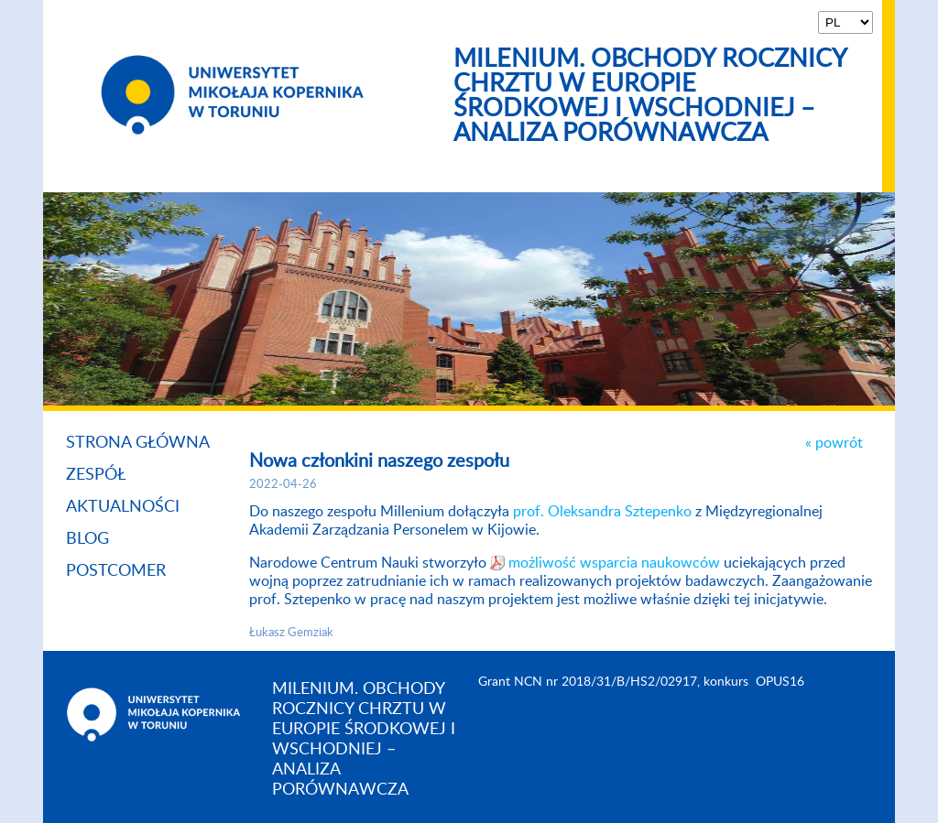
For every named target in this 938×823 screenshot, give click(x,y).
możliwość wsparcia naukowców (616, 563)
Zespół (96, 475)
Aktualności (123, 507)
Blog (87, 539)
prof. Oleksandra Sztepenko (602, 511)
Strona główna (138, 443)
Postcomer (116, 571)
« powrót (834, 443)
